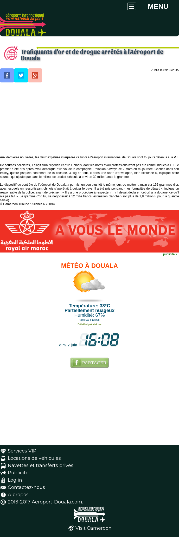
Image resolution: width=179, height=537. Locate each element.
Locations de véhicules (34, 458)
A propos (18, 494)
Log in (15, 480)
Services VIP (22, 451)
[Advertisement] (89, 119)
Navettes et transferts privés (40, 465)
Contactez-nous (26, 487)
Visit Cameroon (93, 528)
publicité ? (170, 254)
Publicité (18, 473)
